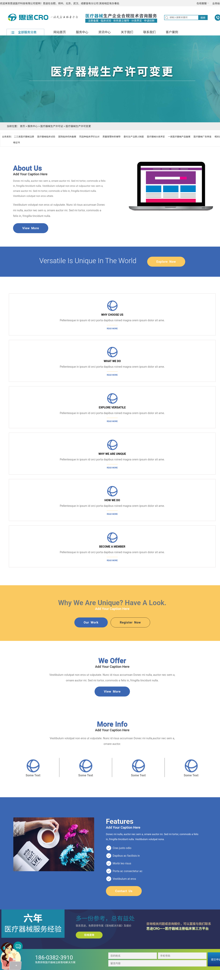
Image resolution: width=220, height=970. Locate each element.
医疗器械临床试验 (46, 136)
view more (30, 228)
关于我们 (127, 32)
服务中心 (82, 32)
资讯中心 (104, 32)
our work (91, 622)
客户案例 (172, 32)
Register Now (130, 622)
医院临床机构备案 (67, 136)
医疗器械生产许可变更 (78, 126)
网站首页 (59, 32)
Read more (112, 328)
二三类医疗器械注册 (24, 136)
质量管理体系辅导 (112, 136)
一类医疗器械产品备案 (179, 136)
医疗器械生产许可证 (51, 126)
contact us (124, 891)
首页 (22, 126)
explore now (166, 261)
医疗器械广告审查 (202, 136)
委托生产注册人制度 (134, 136)
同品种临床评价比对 (89, 136)
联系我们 (149, 32)
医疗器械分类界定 (156, 136)
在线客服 (202, 3)
